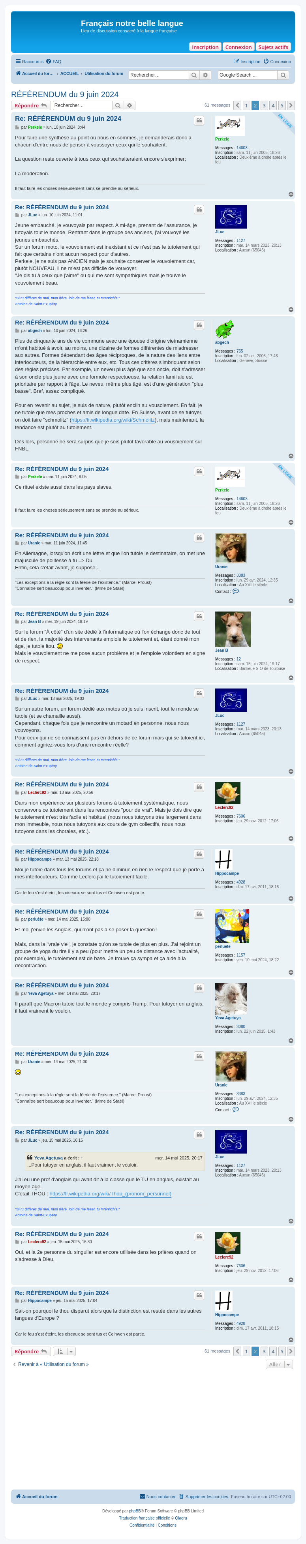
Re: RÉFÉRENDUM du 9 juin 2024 (68, 118)
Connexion (238, 47)
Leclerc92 (224, 807)
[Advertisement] (153, 1430)
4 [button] (273, 105)
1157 (241, 955)
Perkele (222, 139)
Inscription (205, 47)
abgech (222, 342)
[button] (237, 105)
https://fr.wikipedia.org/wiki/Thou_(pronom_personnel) (110, 1194)
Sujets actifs (273, 47)
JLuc (219, 232)
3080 (241, 1026)
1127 (241, 240)
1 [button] (246, 105)
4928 (241, 882)
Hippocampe (227, 873)
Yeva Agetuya (228, 1018)
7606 (241, 816)
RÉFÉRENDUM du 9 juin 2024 (64, 94)
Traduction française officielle (144, 1518)
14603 (242, 148)
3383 (241, 575)
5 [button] (282, 105)
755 (240, 351)
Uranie (221, 567)
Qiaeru (181, 1518)
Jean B (221, 650)
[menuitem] (53, 61)
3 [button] (264, 105)
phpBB (135, 1511)
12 (239, 659)
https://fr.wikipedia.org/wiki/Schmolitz (113, 420)
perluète (223, 946)
